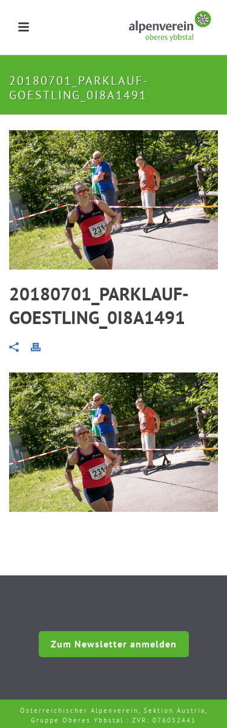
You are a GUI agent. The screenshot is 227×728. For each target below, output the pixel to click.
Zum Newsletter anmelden (114, 644)
